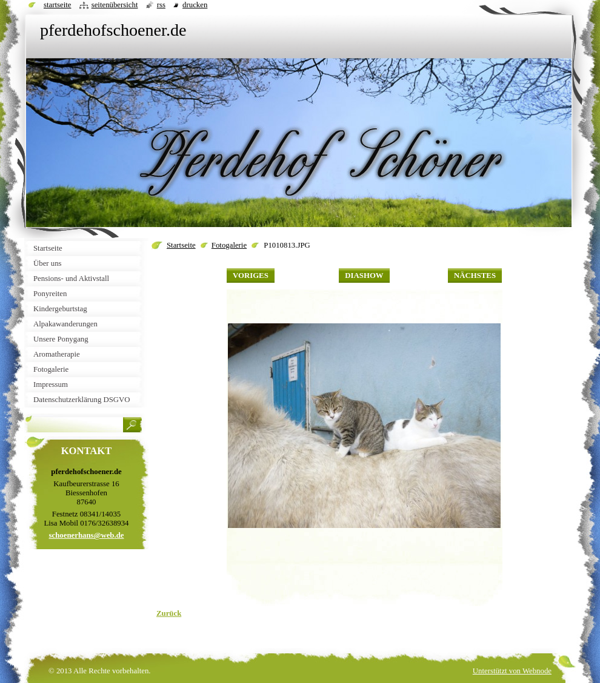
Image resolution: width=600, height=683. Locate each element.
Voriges (250, 275)
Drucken (194, 5)
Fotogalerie (229, 245)
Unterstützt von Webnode (512, 671)
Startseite (181, 245)
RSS (161, 5)
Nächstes (475, 275)
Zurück (168, 613)
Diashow (364, 275)
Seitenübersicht (115, 5)
